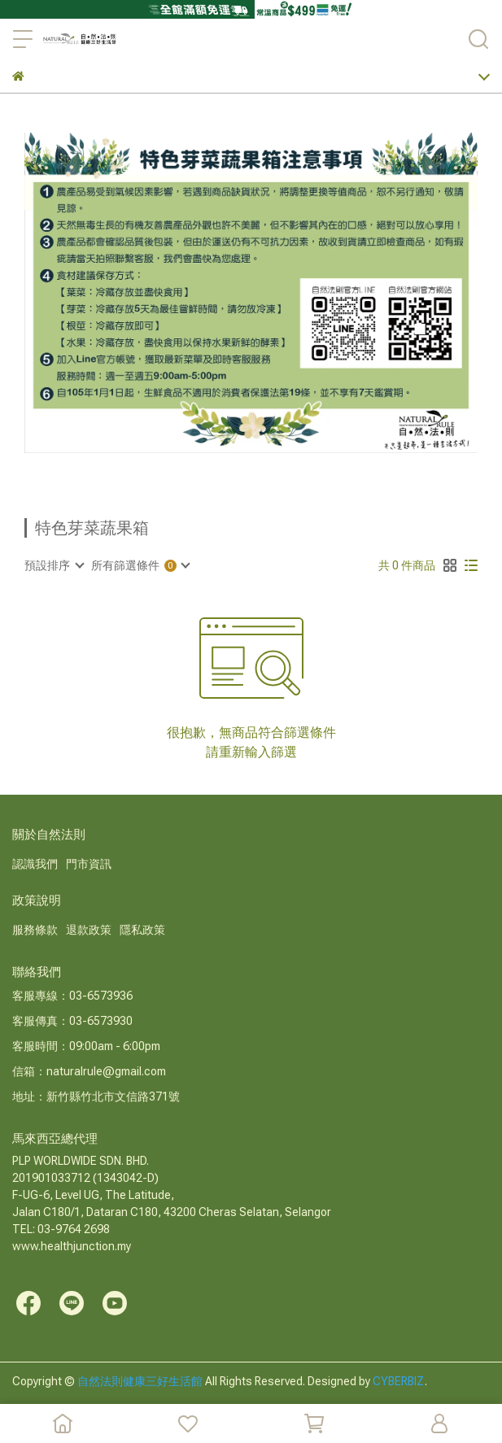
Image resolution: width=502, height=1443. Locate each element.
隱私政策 (142, 929)
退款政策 (88, 929)
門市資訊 (88, 863)
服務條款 (35, 929)
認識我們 (35, 863)
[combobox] (53, 565)
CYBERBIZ (399, 1381)
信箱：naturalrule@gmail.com (89, 1071)
